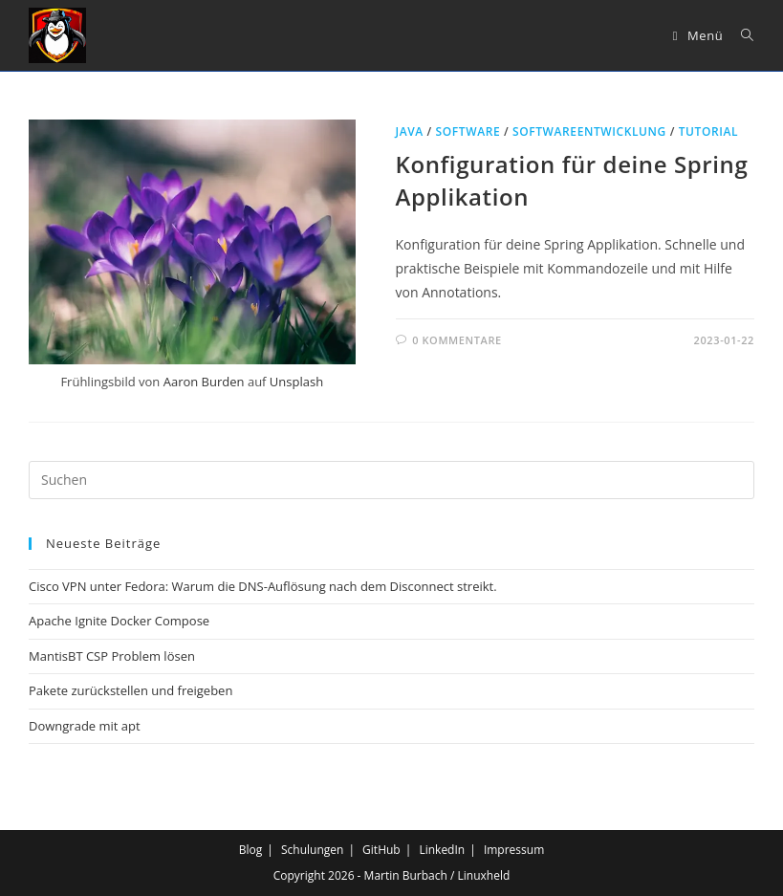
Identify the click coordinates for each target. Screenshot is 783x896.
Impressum (514, 849)
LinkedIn (442, 849)
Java (410, 131)
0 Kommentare (457, 340)
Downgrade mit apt (85, 725)
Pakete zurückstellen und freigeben (130, 690)
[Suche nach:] (740, 35)
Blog (251, 849)
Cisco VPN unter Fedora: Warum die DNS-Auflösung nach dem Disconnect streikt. (263, 586)
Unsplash (296, 381)
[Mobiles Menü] (700, 35)
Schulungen (312, 849)
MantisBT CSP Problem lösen (112, 656)
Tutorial (709, 131)
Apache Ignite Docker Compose (119, 620)
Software (468, 131)
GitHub (381, 849)
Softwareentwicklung (589, 131)
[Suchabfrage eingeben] (391, 480)
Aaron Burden (204, 381)
